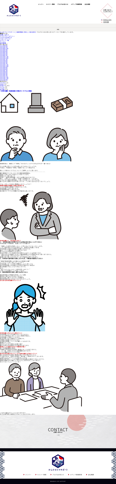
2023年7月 (4, 59)
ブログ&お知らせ (62, 4)
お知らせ (3, 85)
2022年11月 (4, 65)
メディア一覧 (4, 40)
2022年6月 (4, 72)
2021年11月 (4, 79)
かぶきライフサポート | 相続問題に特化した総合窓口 (18, 32)
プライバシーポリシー (7, 36)
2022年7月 (4, 70)
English (107, 19)
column (3, 83)
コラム (2, 87)
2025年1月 (4, 47)
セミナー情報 (50, 4)
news (2, 84)
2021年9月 (4, 80)
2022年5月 (4, 73)
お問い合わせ (4, 35)
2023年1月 (4, 64)
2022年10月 (4, 66)
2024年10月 (4, 48)
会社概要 (87, 4)
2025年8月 (4, 46)
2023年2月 (4, 62)
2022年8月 (4, 69)
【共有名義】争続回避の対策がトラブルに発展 (16, 91)
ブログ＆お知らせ (6, 38)
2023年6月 (4, 61)
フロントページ (5, 39)
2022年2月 (4, 74)
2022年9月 (4, 68)
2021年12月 (4, 77)
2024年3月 (4, 53)
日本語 (106, 22)
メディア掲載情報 (76, 4)
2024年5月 (4, 50)
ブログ (2, 88)
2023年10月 (4, 58)
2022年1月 (4, 76)
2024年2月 (4, 54)
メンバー (41, 4)
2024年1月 (4, 55)
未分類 (2, 90)
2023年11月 (4, 57)
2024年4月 (4, 51)
